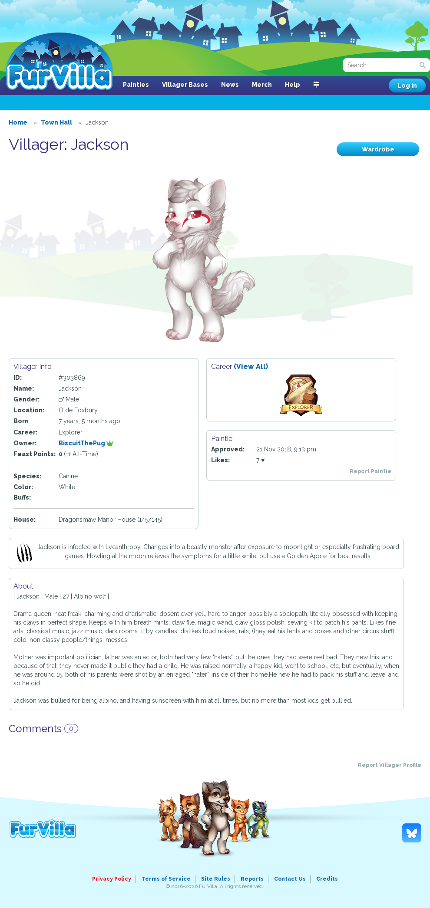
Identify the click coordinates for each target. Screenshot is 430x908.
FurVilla (59, 62)
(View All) (251, 366)
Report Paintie (370, 471)
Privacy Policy (111, 879)
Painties (136, 84)
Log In (407, 85)
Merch (262, 84)
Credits (327, 879)
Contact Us (290, 879)
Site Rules (215, 879)
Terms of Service (166, 879)
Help (292, 84)
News (230, 84)
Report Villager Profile (389, 765)
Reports (252, 879)
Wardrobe (378, 149)
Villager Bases (185, 84)
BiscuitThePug (86, 443)
